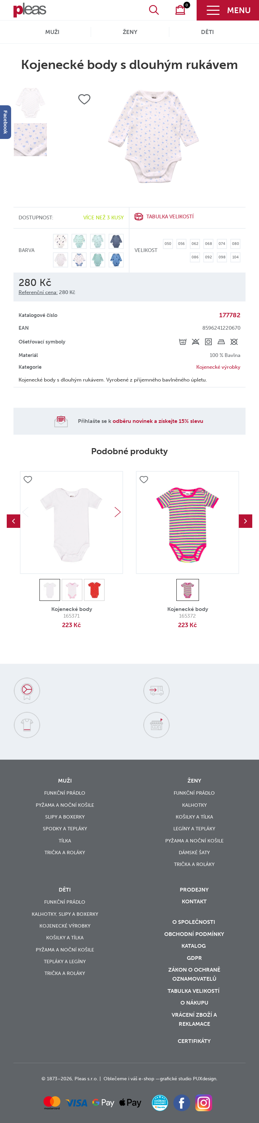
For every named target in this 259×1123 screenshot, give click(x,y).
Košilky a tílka (194, 817)
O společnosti (194, 922)
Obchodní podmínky (194, 934)
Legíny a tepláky (194, 829)
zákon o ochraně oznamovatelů (194, 974)
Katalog (194, 946)
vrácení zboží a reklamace (194, 1019)
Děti (207, 32)
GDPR (194, 958)
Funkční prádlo (64, 793)
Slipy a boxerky (65, 817)
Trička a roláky (65, 853)
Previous (13, 521)
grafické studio (176, 1079)
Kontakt (194, 901)
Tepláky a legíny (65, 962)
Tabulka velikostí (170, 217)
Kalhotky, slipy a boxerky (65, 914)
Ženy (130, 32)
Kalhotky (194, 805)
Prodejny (194, 889)
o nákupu (194, 1003)
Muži (52, 32)
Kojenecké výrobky (218, 367)
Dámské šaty (194, 853)
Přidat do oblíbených (28, 480)
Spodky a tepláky (65, 829)
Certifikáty (194, 1041)
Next (117, 512)
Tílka (65, 841)
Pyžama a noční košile (65, 805)
